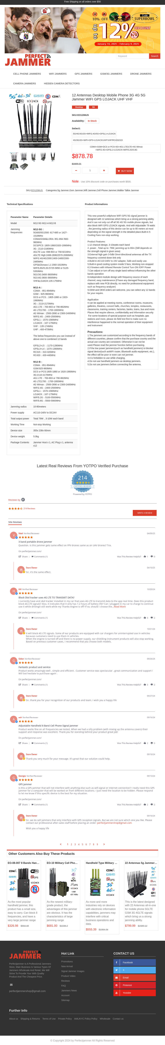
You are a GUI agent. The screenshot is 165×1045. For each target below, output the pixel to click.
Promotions (67, 961)
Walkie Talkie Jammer (128, 189)
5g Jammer (63, 189)
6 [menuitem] (86, 843)
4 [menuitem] (78, 843)
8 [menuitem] (93, 843)
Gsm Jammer (76, 189)
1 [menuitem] (67, 843)
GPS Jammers (83, 73)
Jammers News (69, 990)
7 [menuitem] (90, 843)
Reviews (65, 980)
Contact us (118, 1018)
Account (65, 994)
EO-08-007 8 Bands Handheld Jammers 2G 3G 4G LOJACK (24, 862)
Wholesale (105, 1018)
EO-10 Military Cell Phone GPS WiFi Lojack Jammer (63, 862)
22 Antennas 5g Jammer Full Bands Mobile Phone (141, 862)
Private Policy (65, 1018)
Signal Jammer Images (72, 970)
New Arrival (67, 965)
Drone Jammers (140, 73)
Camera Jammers (24, 83)
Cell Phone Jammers (27, 73)
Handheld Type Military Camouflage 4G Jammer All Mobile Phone (102, 862)
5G (93, 107)
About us (13, 1018)
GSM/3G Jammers (111, 73)
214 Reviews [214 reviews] (29, 507)
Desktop (79, 107)
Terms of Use (49, 1018)
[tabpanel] (82, 686)
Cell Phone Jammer (106, 189)
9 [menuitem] (97, 843)
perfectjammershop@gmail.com (114, 822)
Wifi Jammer (90, 189)
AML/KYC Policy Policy (85, 1018)
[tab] (15, 522)
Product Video (68, 975)
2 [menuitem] (71, 843)
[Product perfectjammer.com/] (87, 549)
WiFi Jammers (58, 73)
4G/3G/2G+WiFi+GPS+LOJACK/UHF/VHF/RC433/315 (98, 140)
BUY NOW (127, 170)
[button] (25, 555)
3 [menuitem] (75, 843)
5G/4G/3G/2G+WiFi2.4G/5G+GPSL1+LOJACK (95, 133)
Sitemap (65, 999)
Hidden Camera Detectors (62, 83)
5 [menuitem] (82, 843)
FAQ (63, 985)
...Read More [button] (119, 605)
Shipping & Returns (30, 1018)
